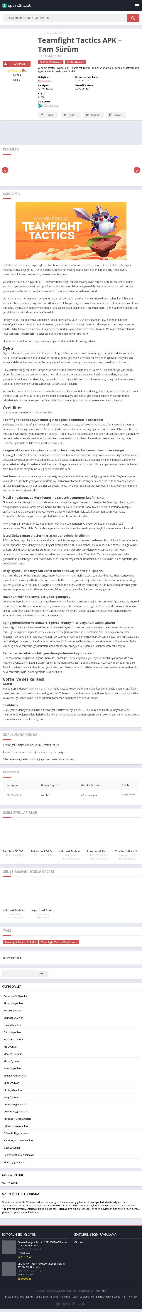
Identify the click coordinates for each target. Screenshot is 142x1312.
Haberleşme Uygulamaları (18, 1144)
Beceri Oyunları (12, 1014)
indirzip (133, 1299)
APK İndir (14, 64)
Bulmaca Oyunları (13, 1021)
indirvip (66, 1299)
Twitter (69, 118)
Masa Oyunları (12, 1064)
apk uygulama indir (79, 1205)
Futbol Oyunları (12, 1036)
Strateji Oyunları (75, 62)
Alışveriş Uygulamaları (16, 1115)
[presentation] (5, 174)
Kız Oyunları (10, 1050)
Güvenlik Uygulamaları (16, 1137)
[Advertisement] (71, 136)
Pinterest (93, 118)
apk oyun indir (57, 1205)
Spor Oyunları (11, 1086)
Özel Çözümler (12, 1151)
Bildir (17, 80)
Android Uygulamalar (15, 1108)
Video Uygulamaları (15, 1165)
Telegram (112, 116)
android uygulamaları (123, 1209)
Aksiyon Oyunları (13, 1007)
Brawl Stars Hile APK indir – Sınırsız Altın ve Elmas (32, 1299)
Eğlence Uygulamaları (16, 1129)
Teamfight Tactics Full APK (20, 945)
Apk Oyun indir (10, 1186)
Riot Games (44, 80)
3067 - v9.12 (14, 799)
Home (41, 33)
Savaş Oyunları (12, 1072)
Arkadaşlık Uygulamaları (17, 1122)
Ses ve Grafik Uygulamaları (19, 1158)
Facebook (43, 116)
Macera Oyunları (13, 1057)
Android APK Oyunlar (58, 33)
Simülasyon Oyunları (15, 1079)
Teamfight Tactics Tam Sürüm (59, 945)
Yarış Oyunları (11, 1101)
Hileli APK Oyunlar (14, 1043)
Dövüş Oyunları (12, 1028)
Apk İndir (101, 1293)
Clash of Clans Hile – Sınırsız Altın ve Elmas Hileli (99, 1299)
